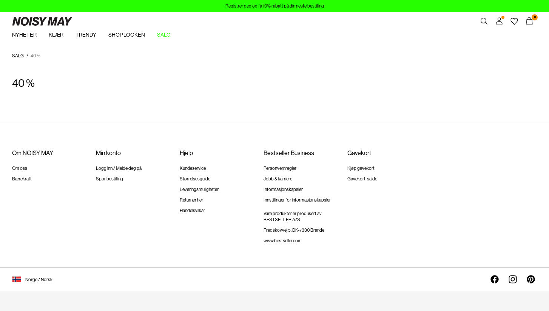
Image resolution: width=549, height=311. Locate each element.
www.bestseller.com (283, 240)
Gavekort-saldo (362, 179)
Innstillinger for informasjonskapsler (297, 200)
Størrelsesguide (195, 179)
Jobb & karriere (278, 179)
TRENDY (86, 35)
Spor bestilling (109, 179)
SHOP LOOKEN (126, 35)
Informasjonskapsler (283, 189)
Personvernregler (280, 168)
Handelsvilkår (192, 210)
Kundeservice (193, 168)
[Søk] (484, 21)
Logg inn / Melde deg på (119, 168)
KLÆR (56, 35)
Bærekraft (22, 179)
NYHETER (24, 35)
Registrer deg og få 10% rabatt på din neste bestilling (274, 6)
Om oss (19, 168)
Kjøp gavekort (361, 168)
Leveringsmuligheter (199, 189)
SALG (163, 35)
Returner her (191, 200)
